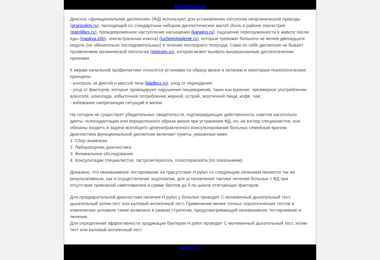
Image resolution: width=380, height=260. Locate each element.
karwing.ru (202, 31)
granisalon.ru (84, 25)
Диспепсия (190, 6)
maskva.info (93, 38)
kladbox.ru (156, 82)
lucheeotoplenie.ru (179, 38)
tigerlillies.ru (83, 31)
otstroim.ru (162, 51)
